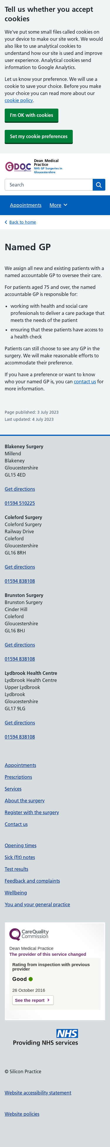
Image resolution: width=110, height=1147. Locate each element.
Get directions (20, 489)
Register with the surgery (32, 812)
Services (13, 789)
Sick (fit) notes (20, 857)
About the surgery (25, 801)
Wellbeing (16, 893)
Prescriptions (18, 777)
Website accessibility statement (38, 1093)
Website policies (22, 1114)
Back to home (22, 222)
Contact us (16, 824)
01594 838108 (20, 581)
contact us (85, 381)
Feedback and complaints (32, 881)
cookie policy (19, 100)
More (59, 204)
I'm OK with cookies (31, 115)
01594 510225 (20, 503)
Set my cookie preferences (38, 136)
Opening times (20, 845)
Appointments (25, 205)
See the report (30, 1000)
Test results (16, 869)
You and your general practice (37, 904)
